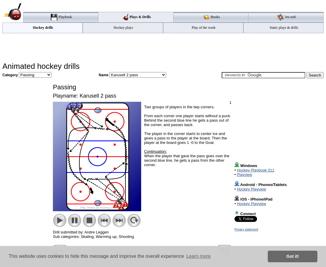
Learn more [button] (198, 256)
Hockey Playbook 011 (255, 170)
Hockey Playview (251, 189)
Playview (244, 174)
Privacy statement (246, 229)
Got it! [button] (292, 256)
